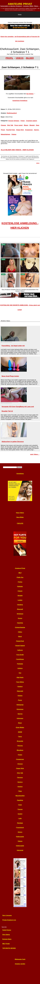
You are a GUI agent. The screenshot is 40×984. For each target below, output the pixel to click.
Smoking (20, 604)
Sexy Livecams (7, 915)
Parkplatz (20, 663)
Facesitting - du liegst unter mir (13, 345)
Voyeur (20, 618)
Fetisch (20, 591)
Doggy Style (20, 130)
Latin (20, 818)
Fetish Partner (6, 930)
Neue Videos (20, 512)
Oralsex (13, 134)
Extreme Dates (6, 939)
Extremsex (20, 709)
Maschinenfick (20, 795)
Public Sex (20, 577)
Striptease (20, 613)
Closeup (3, 125)
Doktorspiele (20, 845)
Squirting (20, 623)
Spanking (20, 800)
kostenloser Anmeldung (20, 100)
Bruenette (20, 741)
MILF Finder (6, 943)
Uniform (20, 668)
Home (19, 14)
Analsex (20, 786)
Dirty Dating (6, 934)
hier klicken (30, 93)
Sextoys (20, 782)
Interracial (20, 850)
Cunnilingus (20, 659)
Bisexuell (20, 609)
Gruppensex (29, 130)
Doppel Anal (20, 641)
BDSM (20, 732)
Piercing (20, 745)
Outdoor (20, 686)
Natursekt (20, 691)
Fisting (20, 582)
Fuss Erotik (20, 654)
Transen (20, 809)
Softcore (20, 650)
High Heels (20, 677)
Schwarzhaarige (20, 627)
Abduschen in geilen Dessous (13, 441)
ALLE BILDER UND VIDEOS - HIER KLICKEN (17, 150)
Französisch (20, 827)
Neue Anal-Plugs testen (10, 376)
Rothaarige (20, 704)
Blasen (26, 125)
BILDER (30, 58)
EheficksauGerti (12, 113)
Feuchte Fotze (10, 130)
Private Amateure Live (9, 920)
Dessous (20, 777)
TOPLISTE (20, 523)
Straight (20, 595)
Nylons (20, 832)
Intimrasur (20, 718)
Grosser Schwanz (13, 120)
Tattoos (20, 841)
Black (20, 636)
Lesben (20, 600)
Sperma (36, 130)
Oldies (20, 632)
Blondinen (20, 750)
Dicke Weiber (20, 727)
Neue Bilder (20, 517)
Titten (20, 791)
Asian (20, 804)
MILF (20, 573)
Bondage (20, 823)
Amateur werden (20, 964)
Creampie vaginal (31, 120)
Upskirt (20, 814)
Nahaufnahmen (5, 134)
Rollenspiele (20, 836)
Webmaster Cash (20, 959)
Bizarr (20, 723)
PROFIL (9, 58)
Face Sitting (20, 682)
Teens (20, 736)
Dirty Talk (10, 125)
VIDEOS (20, 58)
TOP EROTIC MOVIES (9, 948)
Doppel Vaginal (20, 645)
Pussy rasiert (18, 125)
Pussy (20, 700)
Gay (20, 673)
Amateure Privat (20, 568)
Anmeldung (20, 473)
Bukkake (20, 586)
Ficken (23, 120)
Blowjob (32, 125)
